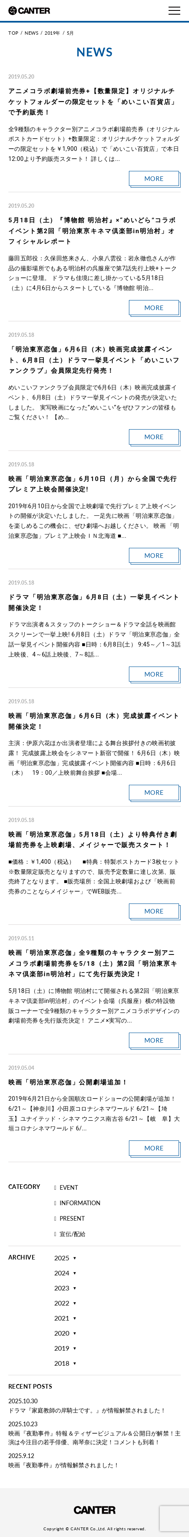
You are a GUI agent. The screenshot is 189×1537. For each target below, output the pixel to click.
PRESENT (69, 1219)
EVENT (66, 1188)
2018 (61, 1363)
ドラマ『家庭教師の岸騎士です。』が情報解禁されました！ (87, 1410)
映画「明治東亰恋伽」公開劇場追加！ (68, 1082)
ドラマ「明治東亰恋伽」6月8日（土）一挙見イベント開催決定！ (94, 602)
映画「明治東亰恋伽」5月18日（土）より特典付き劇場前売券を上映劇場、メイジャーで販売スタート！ (92, 840)
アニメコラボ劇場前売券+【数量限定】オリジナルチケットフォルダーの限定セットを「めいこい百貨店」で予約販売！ (93, 101)
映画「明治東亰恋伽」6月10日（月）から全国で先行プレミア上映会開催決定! (92, 484)
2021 (61, 1318)
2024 (61, 1273)
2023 (61, 1288)
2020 (61, 1333)
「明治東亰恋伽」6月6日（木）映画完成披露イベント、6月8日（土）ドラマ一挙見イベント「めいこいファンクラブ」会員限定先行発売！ (94, 360)
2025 (61, 1258)
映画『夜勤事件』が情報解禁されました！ (63, 1464)
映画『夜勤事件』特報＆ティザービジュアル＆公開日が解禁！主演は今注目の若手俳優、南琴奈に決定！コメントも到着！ (94, 1437)
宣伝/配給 (70, 1234)
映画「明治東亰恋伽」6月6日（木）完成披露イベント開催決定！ (94, 721)
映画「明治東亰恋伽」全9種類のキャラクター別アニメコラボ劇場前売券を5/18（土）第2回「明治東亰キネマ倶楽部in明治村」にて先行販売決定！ (93, 963)
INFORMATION (77, 1203)
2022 (61, 1303)
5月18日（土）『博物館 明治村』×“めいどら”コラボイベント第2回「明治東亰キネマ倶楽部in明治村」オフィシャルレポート (92, 230)
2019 (61, 1348)
